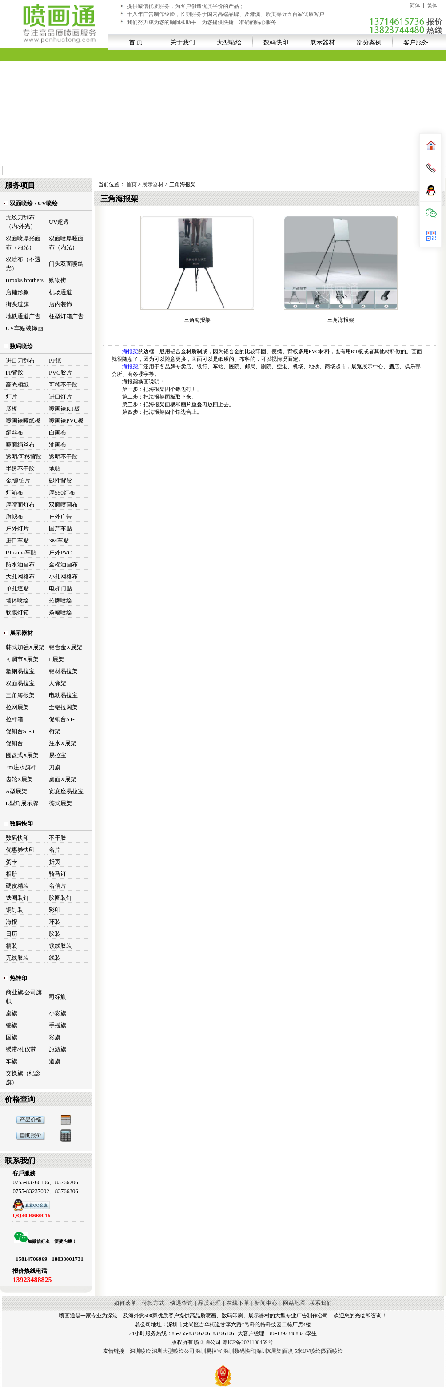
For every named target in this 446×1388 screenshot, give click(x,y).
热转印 (15, 978)
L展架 (56, 659)
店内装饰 (60, 304)
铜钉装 (14, 909)
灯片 (11, 396)
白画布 (57, 432)
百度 (288, 1351)
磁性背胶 (60, 480)
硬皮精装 (17, 885)
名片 (54, 849)
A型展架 (17, 791)
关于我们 (182, 42)
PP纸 (55, 360)
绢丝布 (14, 432)
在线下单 (238, 1303)
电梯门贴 (60, 588)
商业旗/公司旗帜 (24, 997)
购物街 (57, 280)
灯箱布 (14, 492)
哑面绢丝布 (20, 444)
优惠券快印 (20, 849)
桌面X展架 (62, 779)
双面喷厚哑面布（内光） (66, 243)
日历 (11, 933)
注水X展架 (62, 743)
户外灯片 (17, 528)
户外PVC (60, 552)
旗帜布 (14, 516)
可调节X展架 (22, 659)
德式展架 (60, 803)
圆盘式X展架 (22, 755)
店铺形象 (17, 292)
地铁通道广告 (23, 316)
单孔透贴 (17, 588)
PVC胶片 (60, 372)
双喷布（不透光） (23, 263)
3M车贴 (59, 540)
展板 (11, 408)
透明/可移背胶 (24, 456)
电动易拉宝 (63, 695)
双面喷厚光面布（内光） (23, 243)
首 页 (136, 42)
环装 (54, 921)
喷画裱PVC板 (66, 420)
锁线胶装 (60, 945)
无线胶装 (17, 957)
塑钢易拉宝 (20, 671)
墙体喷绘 (17, 600)
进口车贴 (17, 540)
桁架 (54, 731)
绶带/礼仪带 (21, 1049)
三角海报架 (20, 695)
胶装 (54, 933)
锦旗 (11, 1025)
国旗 (11, 1037)
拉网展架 (17, 707)
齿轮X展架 (19, 779)
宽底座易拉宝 (66, 791)
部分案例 (369, 42)
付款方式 (153, 1303)
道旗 (54, 1061)
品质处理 (209, 1303)
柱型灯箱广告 (66, 316)
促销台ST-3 (20, 731)
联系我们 (320, 1303)
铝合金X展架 (65, 647)
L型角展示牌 (22, 803)
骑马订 (57, 873)
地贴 (54, 468)
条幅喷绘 (60, 612)
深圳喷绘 (140, 1351)
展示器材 (322, 42)
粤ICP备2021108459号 (247, 1342)
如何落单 (125, 1303)
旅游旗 (57, 1049)
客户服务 (415, 42)
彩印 (54, 909)
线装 (54, 957)
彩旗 (54, 1037)
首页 (132, 184)
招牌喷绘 (60, 600)
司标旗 (57, 996)
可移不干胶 (63, 384)
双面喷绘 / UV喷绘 (31, 203)
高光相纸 (17, 384)
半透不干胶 (20, 468)
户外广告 (60, 516)
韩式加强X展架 (25, 647)
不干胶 (57, 837)
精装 (11, 945)
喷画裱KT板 (64, 408)
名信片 (57, 885)
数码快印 (275, 42)
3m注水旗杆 (21, 767)
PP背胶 (15, 372)
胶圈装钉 (60, 897)
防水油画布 (20, 564)
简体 (415, 5)
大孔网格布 (20, 576)
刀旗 (54, 767)
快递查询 (181, 1303)
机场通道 (60, 292)
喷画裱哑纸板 (23, 420)
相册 (11, 873)
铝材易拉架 (63, 671)
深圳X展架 (269, 1351)
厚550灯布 (62, 492)
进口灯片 (60, 396)
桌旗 (11, 1013)
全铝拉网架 (63, 707)
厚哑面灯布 (20, 504)
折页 (54, 861)
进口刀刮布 (20, 360)
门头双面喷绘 (66, 263)
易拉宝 (57, 755)
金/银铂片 (18, 480)
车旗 (11, 1061)
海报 (11, 921)
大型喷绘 (229, 42)
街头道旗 (17, 304)
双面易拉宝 (20, 683)
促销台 (14, 743)
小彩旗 (57, 1013)
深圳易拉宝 (208, 1351)
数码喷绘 (18, 346)
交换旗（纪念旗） (23, 1077)
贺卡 (11, 861)
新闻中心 (266, 1303)
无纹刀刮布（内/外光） (21, 222)
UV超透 (59, 222)
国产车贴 (60, 528)
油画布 (57, 444)
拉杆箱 (14, 719)
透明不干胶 (63, 456)
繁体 (432, 5)
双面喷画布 (63, 504)
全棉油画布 (63, 564)
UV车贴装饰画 (24, 328)
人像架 (57, 683)
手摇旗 (57, 1025)
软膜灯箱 (17, 612)
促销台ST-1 (63, 719)
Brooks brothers (25, 280)
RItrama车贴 (21, 552)
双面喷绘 (332, 1351)
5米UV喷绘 (308, 1351)
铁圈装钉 (17, 897)
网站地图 (294, 1303)
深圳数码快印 (239, 1351)
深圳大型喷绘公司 (173, 1351)
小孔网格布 (63, 576)
